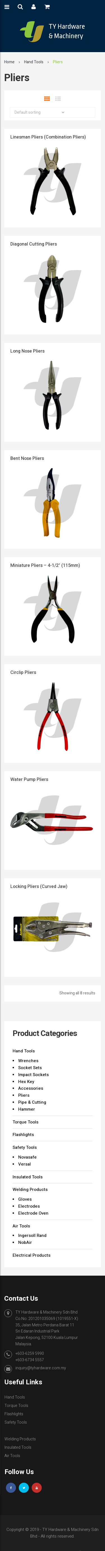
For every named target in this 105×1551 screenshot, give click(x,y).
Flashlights (23, 1135)
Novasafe (27, 1157)
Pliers (23, 1095)
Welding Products (30, 1189)
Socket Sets (30, 1068)
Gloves (25, 1199)
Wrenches (28, 1061)
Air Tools (21, 1226)
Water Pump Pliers (29, 779)
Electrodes (29, 1206)
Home (9, 62)
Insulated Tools (28, 1177)
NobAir (25, 1242)
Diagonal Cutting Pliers (33, 244)
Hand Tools (33, 62)
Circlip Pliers (23, 672)
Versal (24, 1164)
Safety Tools (25, 1147)
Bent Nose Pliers (27, 458)
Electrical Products (31, 1255)
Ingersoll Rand (32, 1235)
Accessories (30, 1088)
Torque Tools (25, 1122)
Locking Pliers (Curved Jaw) (38, 886)
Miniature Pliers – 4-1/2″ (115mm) (45, 565)
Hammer (26, 1109)
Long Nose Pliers (27, 351)
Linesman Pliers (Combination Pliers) (48, 137)
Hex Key (26, 1082)
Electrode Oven (33, 1213)
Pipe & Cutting (32, 1102)
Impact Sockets (33, 1075)
